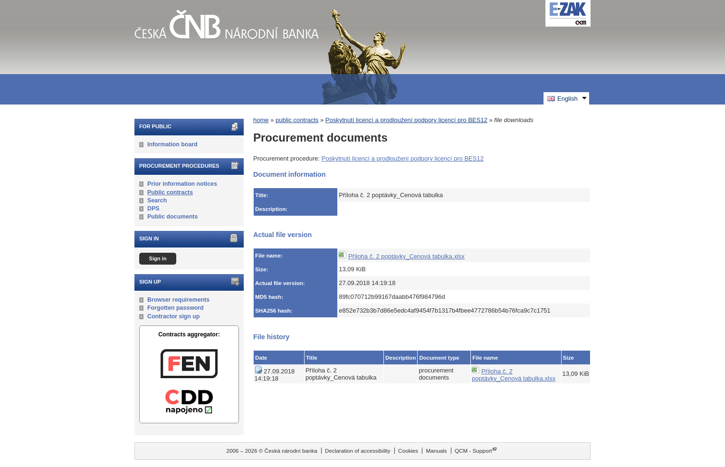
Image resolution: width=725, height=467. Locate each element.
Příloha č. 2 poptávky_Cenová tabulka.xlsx (406, 256)
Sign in (157, 258)
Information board (172, 144)
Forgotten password (175, 308)
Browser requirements (178, 299)
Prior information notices (182, 184)
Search (157, 200)
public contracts (297, 120)
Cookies (408, 451)
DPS (153, 208)
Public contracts (170, 192)
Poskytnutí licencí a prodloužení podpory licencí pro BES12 (406, 120)
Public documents (172, 216)
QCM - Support (473, 451)
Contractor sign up (173, 316)
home (261, 120)
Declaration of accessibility (358, 451)
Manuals (436, 451)
